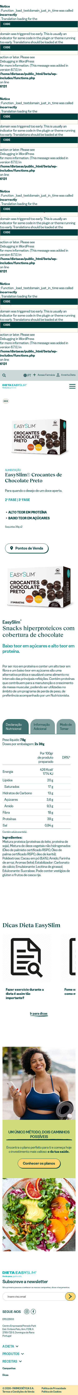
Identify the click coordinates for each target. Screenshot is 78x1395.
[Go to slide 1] (39, 465)
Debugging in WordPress (17, 61)
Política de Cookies (52, 1391)
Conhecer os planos (39, 1163)
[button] (5, 375)
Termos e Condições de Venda (18, 1391)
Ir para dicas (39, 1013)
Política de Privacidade (54, 1388)
